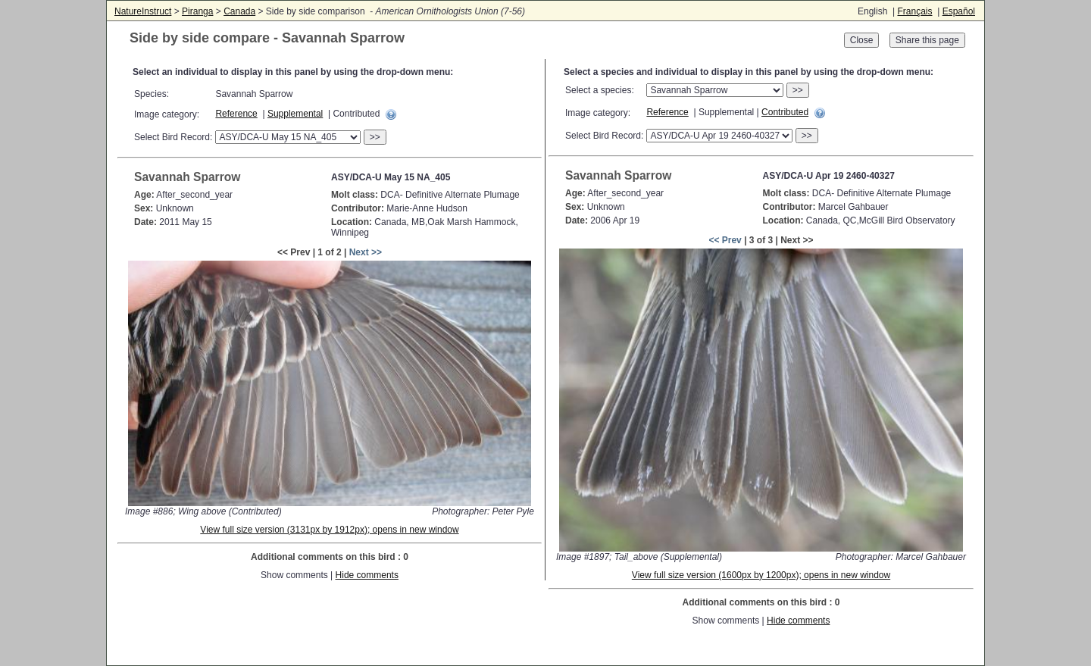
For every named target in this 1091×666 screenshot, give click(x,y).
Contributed (784, 112)
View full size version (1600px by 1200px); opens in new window (761, 575)
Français (914, 11)
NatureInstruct (142, 11)
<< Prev (724, 240)
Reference (236, 113)
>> (375, 137)
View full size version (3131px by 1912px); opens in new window (329, 529)
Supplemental (295, 113)
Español (959, 11)
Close (862, 40)
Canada (239, 11)
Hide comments (367, 575)
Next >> (365, 252)
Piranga (197, 11)
